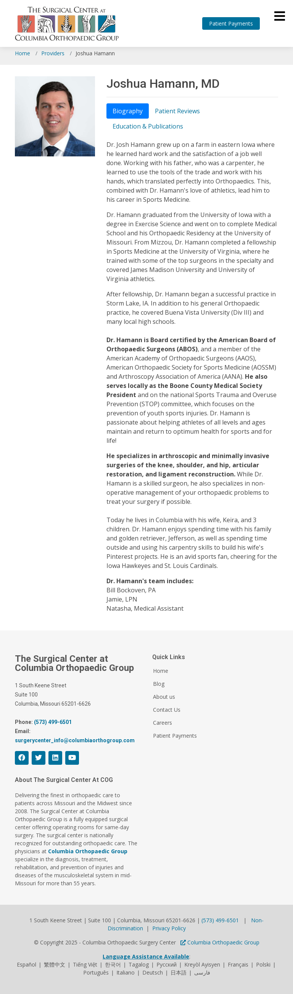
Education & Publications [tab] (148, 126)
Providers (52, 53)
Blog (158, 684)
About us (164, 697)
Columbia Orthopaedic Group (219, 942)
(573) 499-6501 (220, 920)
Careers (162, 722)
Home (22, 53)
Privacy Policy (169, 928)
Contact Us (166, 710)
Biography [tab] (128, 111)
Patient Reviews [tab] (177, 111)
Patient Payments (231, 23)
